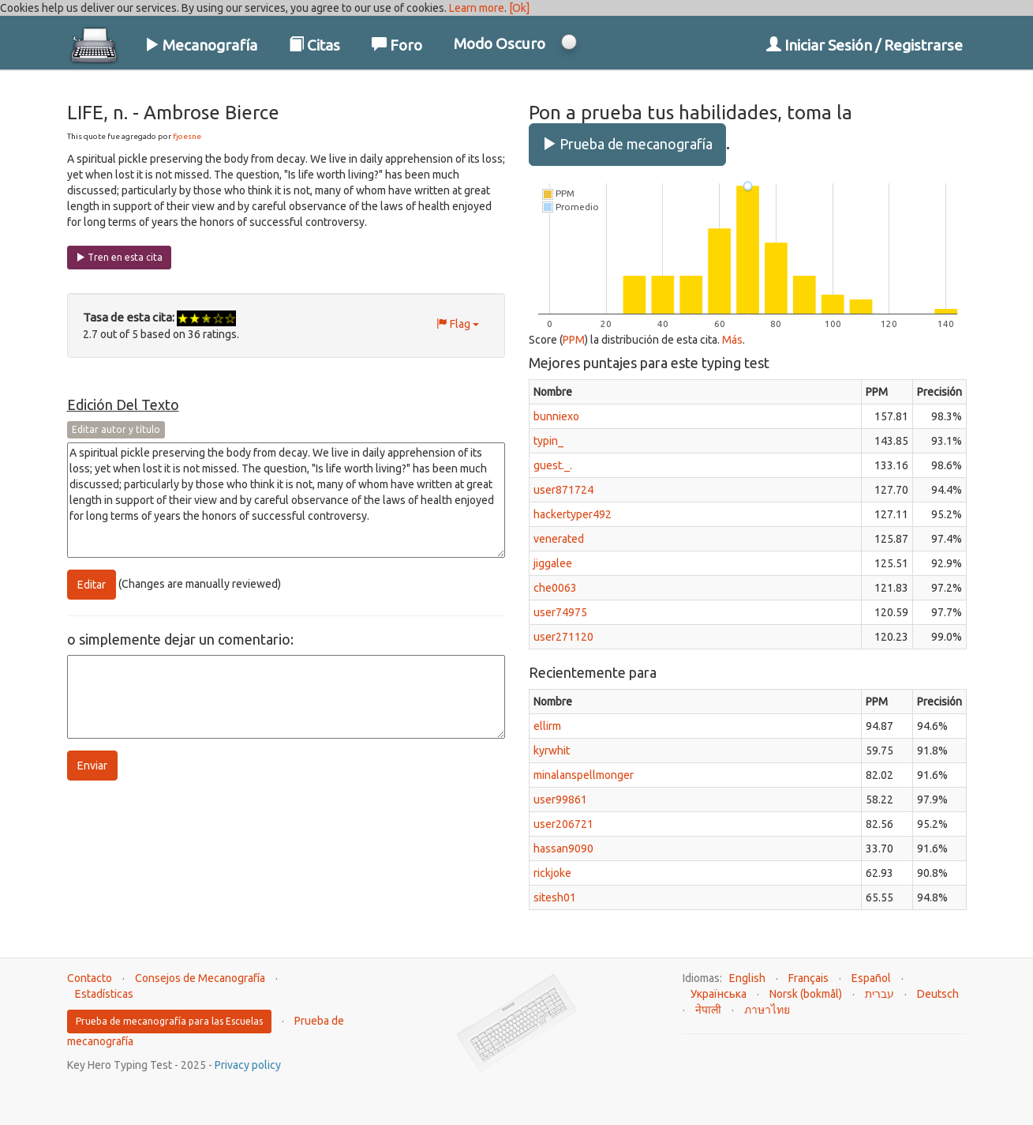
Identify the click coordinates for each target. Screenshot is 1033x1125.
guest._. (552, 465)
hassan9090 (563, 848)
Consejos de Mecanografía (200, 978)
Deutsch (938, 994)
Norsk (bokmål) (805, 994)
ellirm (547, 726)
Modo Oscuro (499, 43)
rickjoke (552, 873)
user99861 (560, 799)
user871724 (563, 489)
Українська (719, 994)
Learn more (476, 8)
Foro (397, 45)
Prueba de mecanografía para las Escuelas (169, 1021)
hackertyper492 (572, 514)
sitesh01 (554, 897)
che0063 (555, 587)
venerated (558, 538)
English (747, 978)
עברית (879, 994)
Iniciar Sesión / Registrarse (864, 45)
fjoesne (187, 136)
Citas (314, 45)
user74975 (560, 612)
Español (871, 978)
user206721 (563, 824)
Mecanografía (200, 45)
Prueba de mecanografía (627, 144)
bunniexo (556, 416)
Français (808, 978)
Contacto (89, 978)
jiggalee (552, 563)
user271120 (563, 636)
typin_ (548, 441)
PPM (574, 339)
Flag (457, 324)
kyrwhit (551, 750)
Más (732, 339)
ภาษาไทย (767, 1009)
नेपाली (708, 1009)
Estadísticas (104, 994)
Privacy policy (248, 1065)
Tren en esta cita (119, 257)
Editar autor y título (116, 429)
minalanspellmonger (583, 775)
